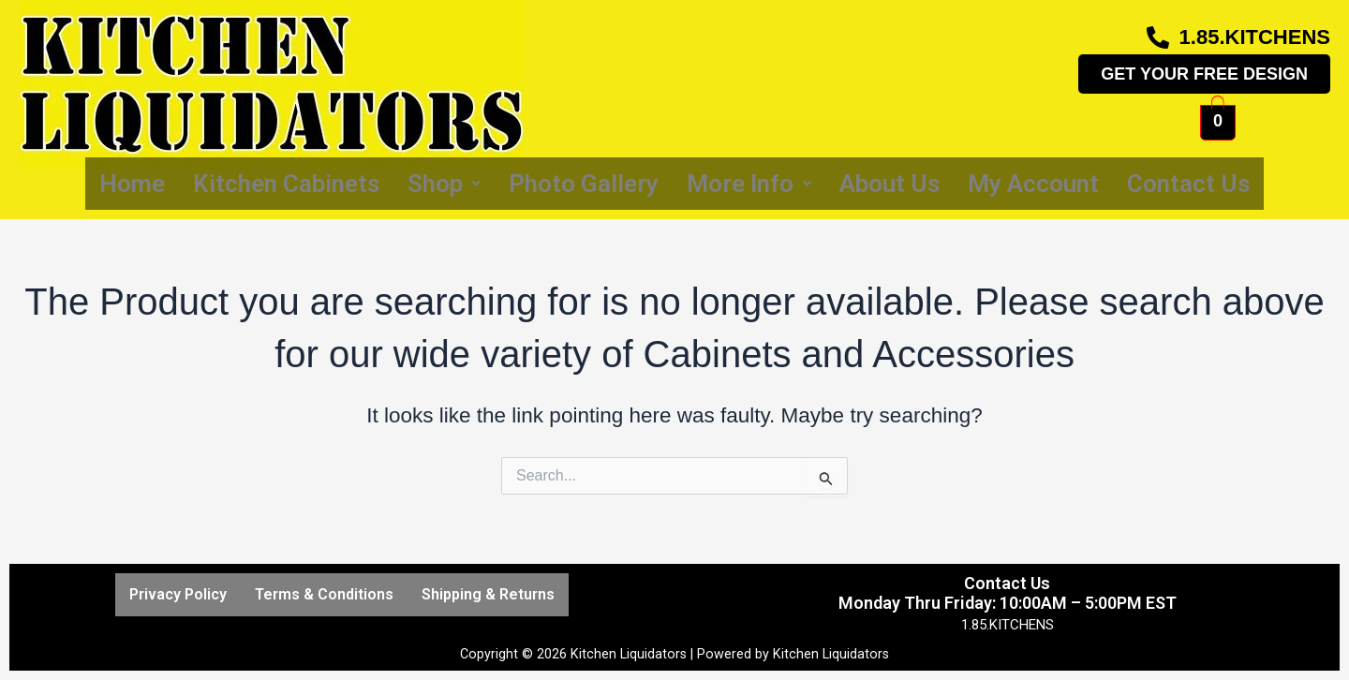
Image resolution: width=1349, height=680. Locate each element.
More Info (749, 184)
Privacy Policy (178, 594)
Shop (444, 184)
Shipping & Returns (488, 594)
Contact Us (1188, 184)
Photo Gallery (584, 184)
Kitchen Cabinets (286, 184)
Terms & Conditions (324, 594)
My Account (1033, 184)
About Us (889, 184)
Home (132, 184)
